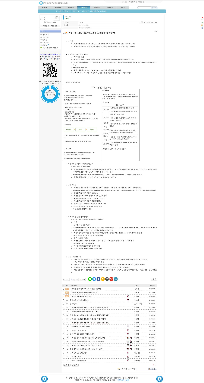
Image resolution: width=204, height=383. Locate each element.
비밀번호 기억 (51, 22)
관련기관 (110, 7)
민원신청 (71, 7)
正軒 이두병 (138, 304)
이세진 (136, 296)
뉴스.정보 (84, 7)
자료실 (84, 11)
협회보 (67, 11)
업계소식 (76, 11)
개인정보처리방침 (123, 380)
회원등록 (132, 2)
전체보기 (45, 35)
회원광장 (97, 7)
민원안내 (58, 7)
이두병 (81, 22)
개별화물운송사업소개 (98, 11)
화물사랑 (137, 353)
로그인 (124, 2)
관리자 (136, 289)
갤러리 (122, 7)
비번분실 (141, 2)
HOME (44, 7)
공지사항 (58, 11)
